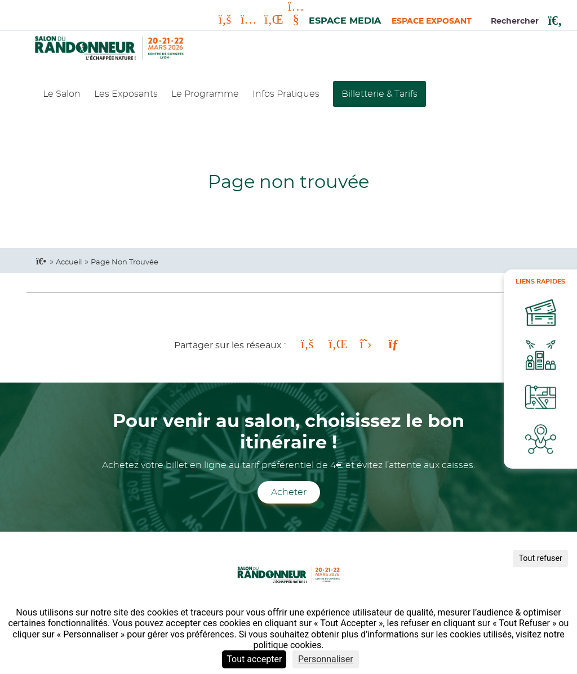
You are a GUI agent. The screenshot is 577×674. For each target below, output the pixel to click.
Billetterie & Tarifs (379, 93)
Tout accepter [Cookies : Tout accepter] (254, 659)
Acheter (289, 492)
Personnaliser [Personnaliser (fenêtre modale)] (325, 659)
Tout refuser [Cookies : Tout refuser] (540, 558)
